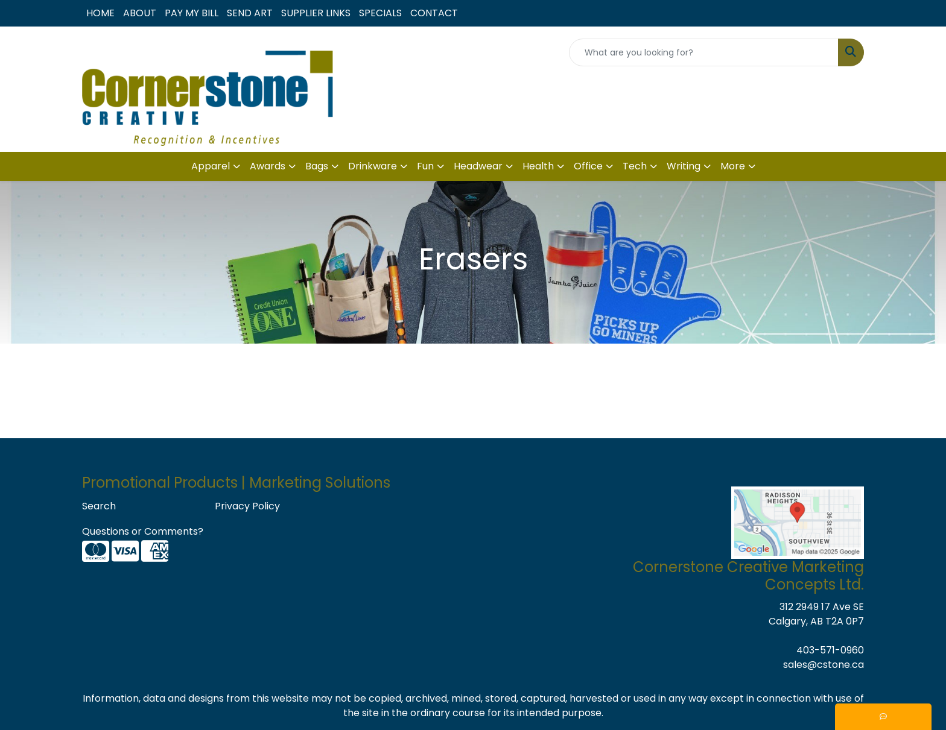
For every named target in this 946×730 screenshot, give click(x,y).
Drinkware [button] (372, 166)
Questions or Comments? (142, 531)
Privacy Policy (247, 506)
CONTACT (434, 13)
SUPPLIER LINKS (316, 13)
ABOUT (139, 13)
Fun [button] (425, 166)
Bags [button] (316, 166)
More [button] (732, 166)
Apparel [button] (210, 166)
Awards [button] (267, 166)
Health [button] (538, 166)
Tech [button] (635, 166)
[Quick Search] (704, 52)
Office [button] (588, 166)
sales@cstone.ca (823, 665)
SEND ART (250, 13)
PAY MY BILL (191, 13)
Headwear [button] (478, 166)
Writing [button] (683, 166)
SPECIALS (380, 13)
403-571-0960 (830, 650)
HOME (100, 13)
